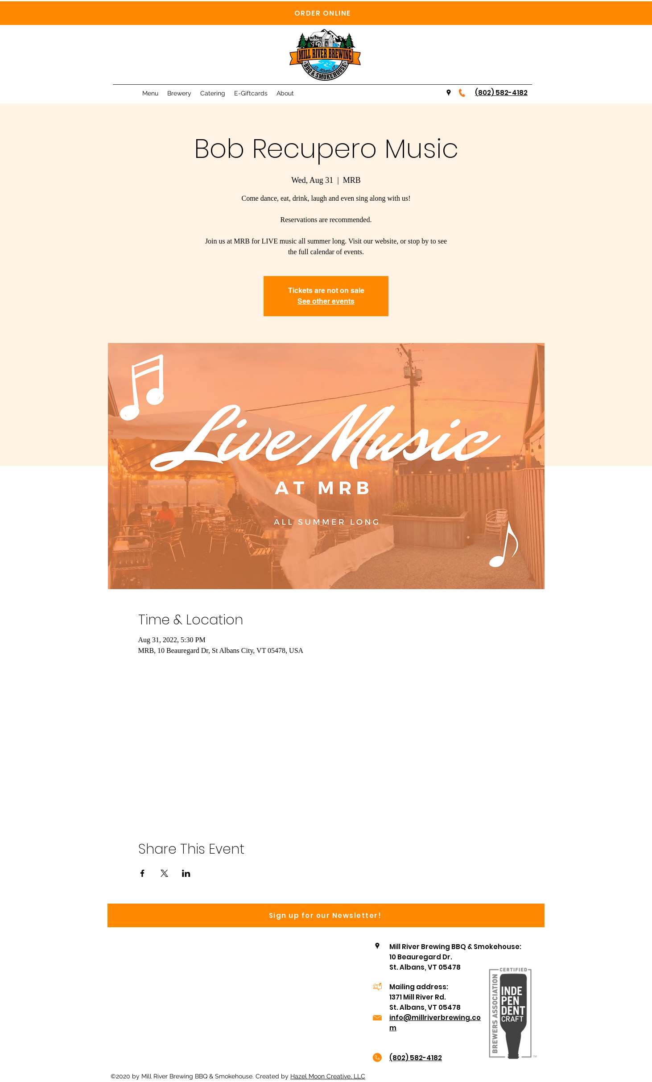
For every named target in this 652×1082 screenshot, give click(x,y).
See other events (326, 301)
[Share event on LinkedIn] (186, 873)
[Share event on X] (164, 873)
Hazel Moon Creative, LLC (327, 1076)
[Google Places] (448, 92)
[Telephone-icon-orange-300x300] (462, 92)
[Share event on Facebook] (142, 873)
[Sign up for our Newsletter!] (326, 915)
